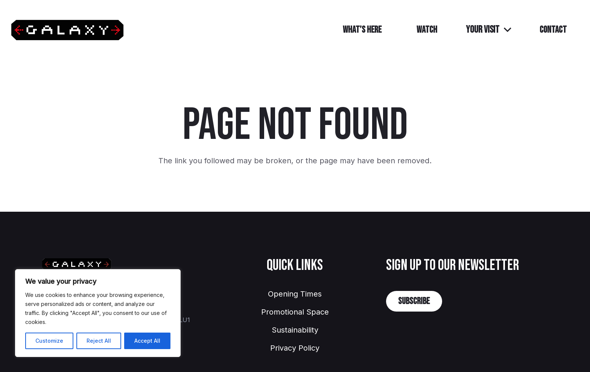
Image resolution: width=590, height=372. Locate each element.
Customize (49, 340)
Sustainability (295, 329)
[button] (488, 30)
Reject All (99, 340)
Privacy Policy (294, 347)
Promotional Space (295, 311)
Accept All (147, 340)
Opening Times (295, 293)
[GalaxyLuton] (67, 30)
